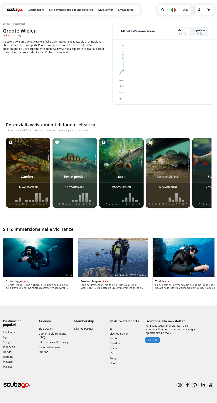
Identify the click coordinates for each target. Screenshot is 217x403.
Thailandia (9, 332)
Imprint (43, 352)
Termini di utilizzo (49, 347)
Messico (8, 362)
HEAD (113, 363)
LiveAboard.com (119, 334)
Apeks (113, 348)
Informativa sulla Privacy (53, 342)
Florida (7, 352)
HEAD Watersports (124, 321)
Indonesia (9, 347)
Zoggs (113, 358)
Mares (113, 339)
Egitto (6, 337)
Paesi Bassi (19, 23)
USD (185, 9)
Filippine (8, 357)
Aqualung (116, 344)
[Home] (15, 10)
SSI (112, 329)
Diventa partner (83, 329)
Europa (7, 23)
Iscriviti (152, 340)
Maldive (7, 367)
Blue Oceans (46, 329)
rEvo (112, 353)
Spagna (7, 342)
